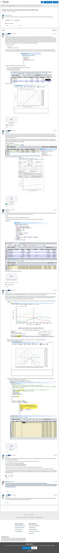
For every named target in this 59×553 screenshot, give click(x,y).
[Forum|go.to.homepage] (6, 2)
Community (3, 5)
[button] (1, 2)
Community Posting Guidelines (21, 517)
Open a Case (31, 533)
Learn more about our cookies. (49, 545)
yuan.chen (7, 209)
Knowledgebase (32, 527)
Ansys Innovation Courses (34, 531)
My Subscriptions (18, 529)
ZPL (17, 5)
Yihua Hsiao (7, 481)
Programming (16, 20)
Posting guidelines (18, 531)
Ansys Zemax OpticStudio (34, 525)
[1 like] (9, 23)
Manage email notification (20, 525)
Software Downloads (33, 529)
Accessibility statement (39, 517)
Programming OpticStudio (10, 5)
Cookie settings (31, 517)
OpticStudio (8, 20)
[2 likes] (9, 125)
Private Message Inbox (19, 527)
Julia (6, 15)
